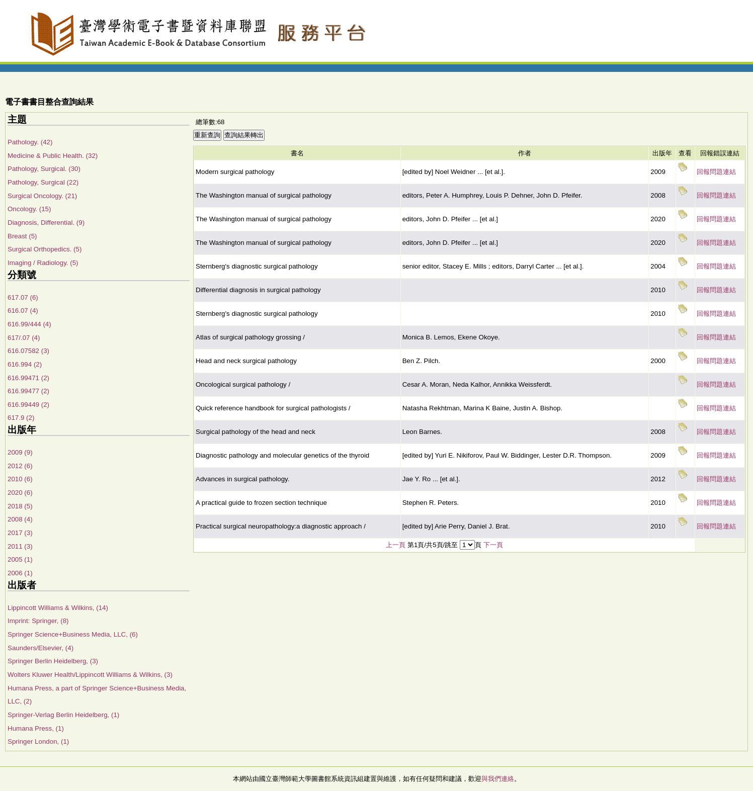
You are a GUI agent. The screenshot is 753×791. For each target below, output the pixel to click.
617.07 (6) (23, 297)
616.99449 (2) (28, 404)
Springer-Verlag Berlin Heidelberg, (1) (63, 715)
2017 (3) (20, 533)
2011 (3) (20, 546)
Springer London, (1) (38, 741)
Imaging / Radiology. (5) (43, 263)
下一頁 (493, 545)
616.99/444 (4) (29, 324)
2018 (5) (20, 506)
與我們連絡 (497, 778)
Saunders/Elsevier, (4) (40, 648)
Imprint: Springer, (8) (38, 621)
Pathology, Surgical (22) (43, 182)
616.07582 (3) (28, 351)
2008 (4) (20, 519)
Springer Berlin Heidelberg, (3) (53, 661)
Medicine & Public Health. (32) (53, 155)
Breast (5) (22, 236)
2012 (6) (20, 466)
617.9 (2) (21, 417)
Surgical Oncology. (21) (42, 196)
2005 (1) (20, 559)
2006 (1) (20, 573)
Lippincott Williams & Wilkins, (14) (58, 607)
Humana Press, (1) (36, 728)
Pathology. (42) (30, 142)
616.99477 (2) (28, 391)
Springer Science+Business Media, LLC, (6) (73, 634)
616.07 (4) (23, 310)
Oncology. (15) (29, 209)
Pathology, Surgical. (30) (44, 168)
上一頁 (395, 545)
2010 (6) (20, 479)
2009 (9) (20, 452)
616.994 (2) (25, 364)
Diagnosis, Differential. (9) (46, 222)
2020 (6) (20, 492)
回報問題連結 (716, 171)
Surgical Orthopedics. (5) (44, 249)
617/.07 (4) (24, 337)
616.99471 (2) (28, 378)
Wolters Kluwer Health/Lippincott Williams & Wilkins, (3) (90, 674)
